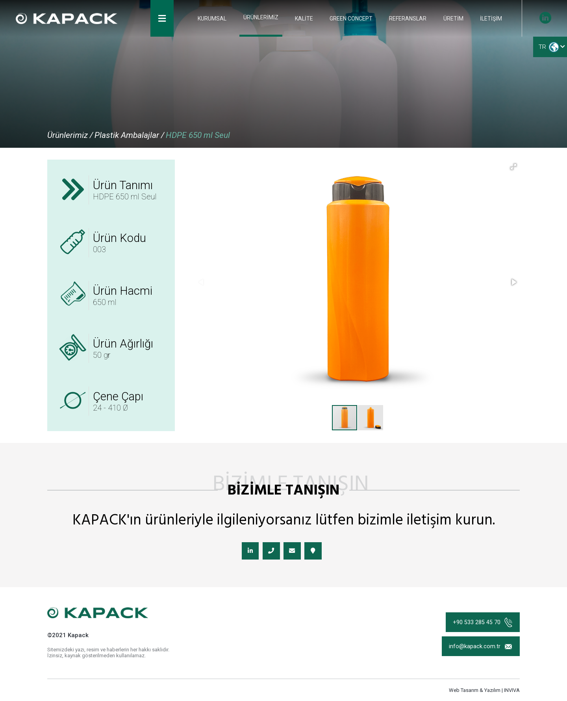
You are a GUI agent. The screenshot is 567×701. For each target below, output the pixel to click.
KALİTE (306, 20)
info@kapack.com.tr (480, 651)
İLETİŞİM (491, 20)
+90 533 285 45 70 (482, 625)
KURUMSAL (216, 20)
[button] (513, 166)
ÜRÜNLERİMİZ (263, 19)
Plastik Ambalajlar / (129, 135)
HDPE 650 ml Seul (198, 135)
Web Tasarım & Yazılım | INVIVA (484, 694)
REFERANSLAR (409, 20)
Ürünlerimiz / (70, 135)
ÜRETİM (454, 20)
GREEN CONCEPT (353, 20)
